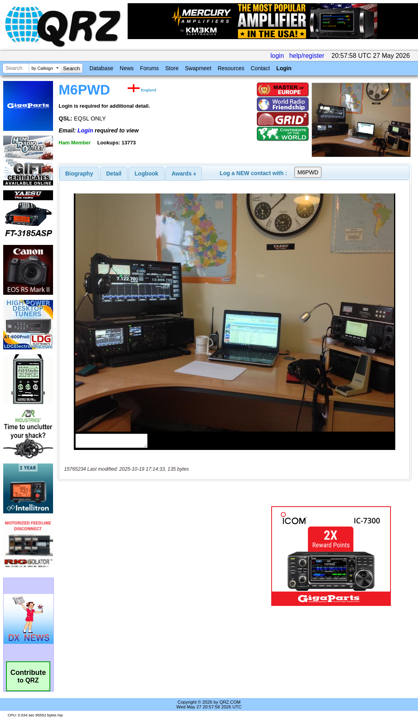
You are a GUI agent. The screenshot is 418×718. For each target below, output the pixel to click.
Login (284, 68)
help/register (306, 55)
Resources (231, 68)
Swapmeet (198, 68)
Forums (149, 68)
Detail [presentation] (113, 173)
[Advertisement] (160, 556)
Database (101, 68)
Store (171, 68)
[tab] (79, 173)
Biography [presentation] (79, 173)
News (127, 68)
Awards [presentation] (184, 173)
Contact (260, 68)
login (277, 55)
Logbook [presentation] (146, 173)
